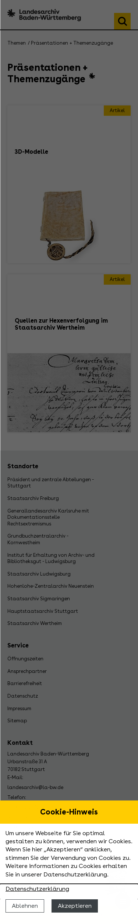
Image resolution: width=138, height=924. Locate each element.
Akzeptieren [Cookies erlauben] (75, 905)
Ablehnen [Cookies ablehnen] (25, 905)
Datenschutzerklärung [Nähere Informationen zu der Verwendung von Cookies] (37, 888)
